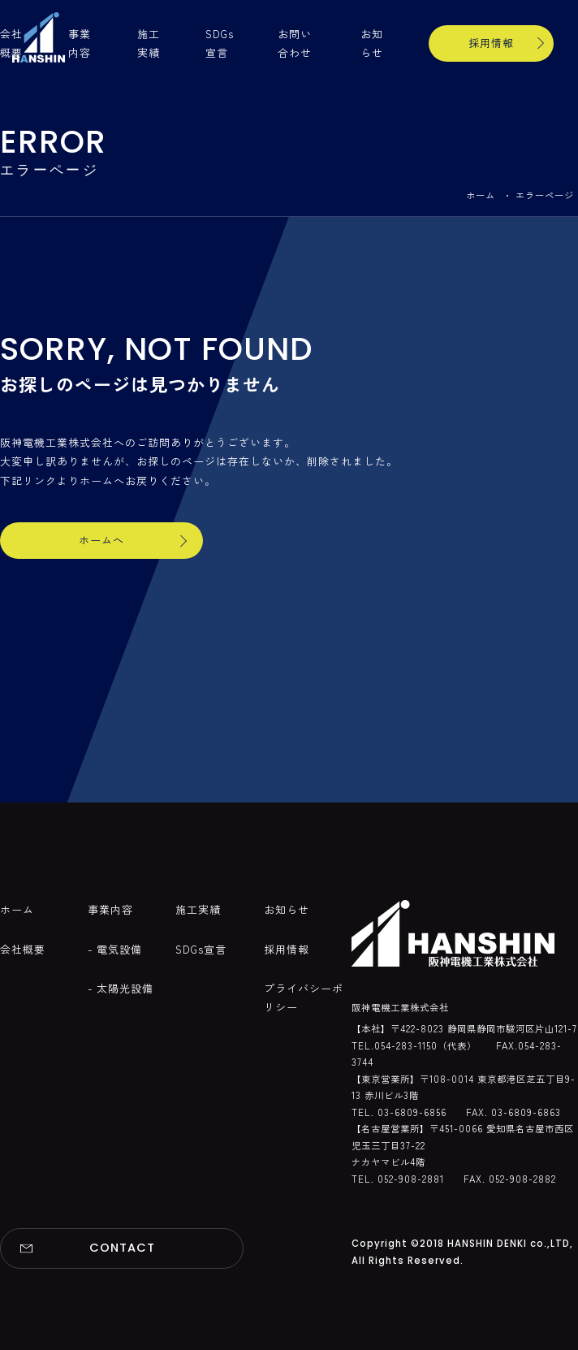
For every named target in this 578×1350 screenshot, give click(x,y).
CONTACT (122, 1248)
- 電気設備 (115, 949)
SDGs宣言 (200, 949)
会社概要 (22, 949)
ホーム (480, 194)
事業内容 (110, 909)
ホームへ (101, 539)
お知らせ (286, 909)
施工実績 (198, 909)
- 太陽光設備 (120, 988)
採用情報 (491, 42)
